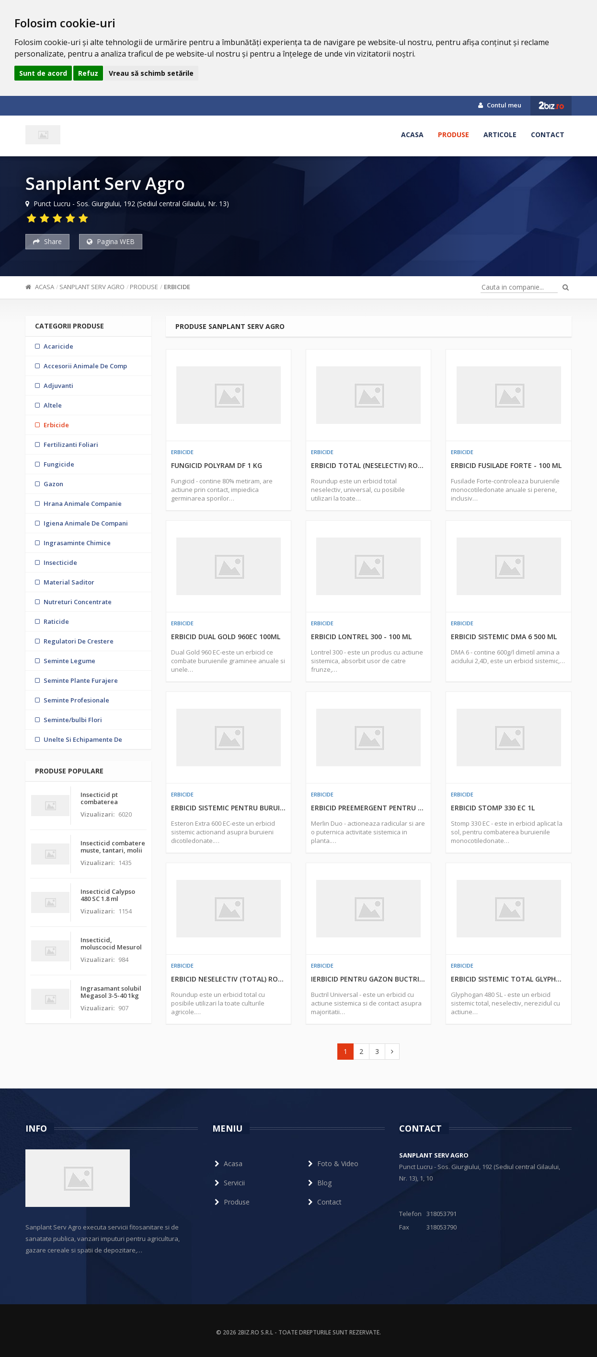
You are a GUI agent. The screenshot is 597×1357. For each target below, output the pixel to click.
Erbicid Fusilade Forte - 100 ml (506, 465)
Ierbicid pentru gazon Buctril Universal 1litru (368, 978)
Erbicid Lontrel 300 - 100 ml (361, 636)
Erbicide (177, 286)
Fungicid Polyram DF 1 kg (216, 465)
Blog (319, 1182)
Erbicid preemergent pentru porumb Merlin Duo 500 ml (368, 807)
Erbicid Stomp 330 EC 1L (493, 807)
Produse (453, 134)
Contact (547, 134)
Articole (500, 134)
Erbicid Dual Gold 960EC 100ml (225, 636)
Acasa (412, 134)
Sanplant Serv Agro (92, 286)
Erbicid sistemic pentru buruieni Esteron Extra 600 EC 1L (228, 807)
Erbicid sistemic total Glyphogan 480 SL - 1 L (508, 978)
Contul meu (499, 105)
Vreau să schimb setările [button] (151, 73)
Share (47, 241)
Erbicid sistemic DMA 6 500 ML (504, 636)
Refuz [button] (88, 73)
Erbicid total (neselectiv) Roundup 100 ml (368, 465)
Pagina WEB (111, 241)
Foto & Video (332, 1163)
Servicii (228, 1182)
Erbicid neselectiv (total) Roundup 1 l (228, 978)
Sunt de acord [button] (43, 73)
